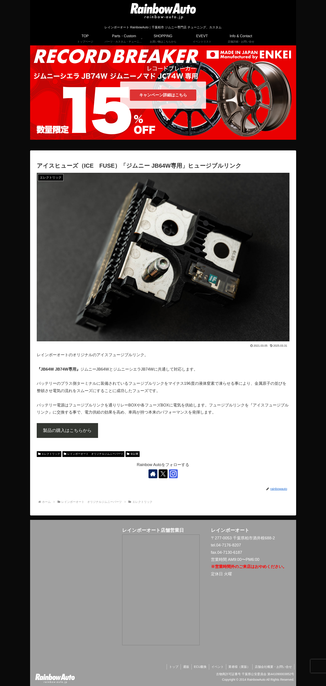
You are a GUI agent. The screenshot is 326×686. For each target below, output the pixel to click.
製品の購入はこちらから (67, 430)
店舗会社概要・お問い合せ (273, 667)
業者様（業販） (239, 667)
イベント (217, 667)
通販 (186, 667)
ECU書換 (200, 667)
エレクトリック (49, 453)
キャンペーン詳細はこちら (163, 95)
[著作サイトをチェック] (153, 473)
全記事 (132, 453)
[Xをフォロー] (163, 473)
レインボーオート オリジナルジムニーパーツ (93, 453)
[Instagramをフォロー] (173, 473)
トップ (173, 667)
